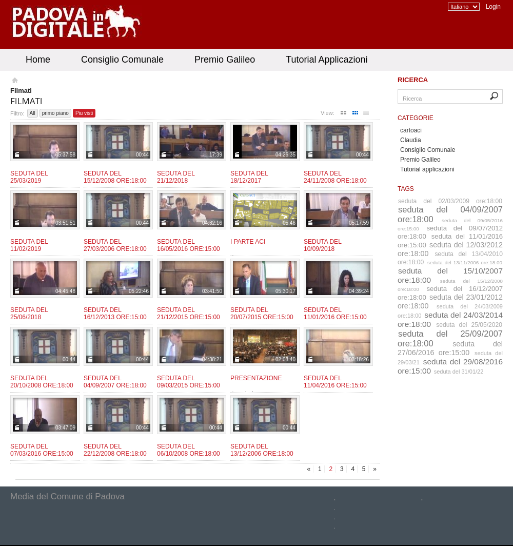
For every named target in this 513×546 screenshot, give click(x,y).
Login (493, 6)
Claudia (410, 140)
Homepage (14, 81)
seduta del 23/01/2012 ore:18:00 (450, 301)
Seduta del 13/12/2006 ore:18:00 (261, 450)
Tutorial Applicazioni (326, 59)
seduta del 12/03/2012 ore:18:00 (450, 249)
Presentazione (256, 378)
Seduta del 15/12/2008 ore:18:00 (115, 177)
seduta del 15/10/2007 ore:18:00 (450, 275)
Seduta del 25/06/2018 (29, 313)
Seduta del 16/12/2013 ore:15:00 (115, 313)
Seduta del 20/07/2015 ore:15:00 (261, 313)
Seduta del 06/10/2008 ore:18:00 (188, 450)
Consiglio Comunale (122, 59)
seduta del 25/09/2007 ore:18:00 (450, 338)
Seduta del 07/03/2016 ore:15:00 (41, 450)
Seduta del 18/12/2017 (249, 177)
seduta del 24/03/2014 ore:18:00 (450, 319)
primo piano (55, 113)
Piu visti (84, 113)
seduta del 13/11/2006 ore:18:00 (464, 262)
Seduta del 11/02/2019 (29, 245)
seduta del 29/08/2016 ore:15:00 (450, 366)
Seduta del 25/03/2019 (29, 177)
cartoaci (411, 130)
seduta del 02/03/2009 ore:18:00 (450, 201)
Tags (406, 188)
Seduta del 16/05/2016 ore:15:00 (188, 245)
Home (38, 59)
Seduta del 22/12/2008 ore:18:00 (115, 450)
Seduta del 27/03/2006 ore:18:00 (115, 245)
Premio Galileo (224, 59)
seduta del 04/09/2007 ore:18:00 (450, 214)
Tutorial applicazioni (427, 169)
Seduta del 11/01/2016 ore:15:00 (335, 313)
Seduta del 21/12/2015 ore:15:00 (188, 313)
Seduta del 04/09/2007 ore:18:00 (115, 382)
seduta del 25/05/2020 (469, 324)
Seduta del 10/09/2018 (322, 245)
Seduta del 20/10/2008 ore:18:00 (41, 382)
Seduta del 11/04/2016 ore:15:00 (335, 382)
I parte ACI (247, 241)
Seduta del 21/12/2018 (175, 177)
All (32, 113)
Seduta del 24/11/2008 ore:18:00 (335, 177)
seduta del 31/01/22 (459, 371)
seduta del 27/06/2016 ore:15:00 (450, 348)
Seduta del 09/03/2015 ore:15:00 (188, 382)
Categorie (415, 118)
